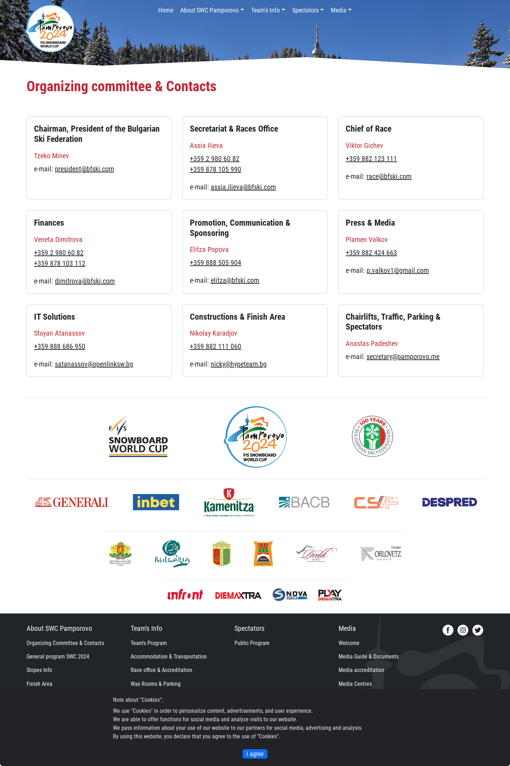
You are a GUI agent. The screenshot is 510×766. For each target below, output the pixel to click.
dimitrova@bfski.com (85, 281)
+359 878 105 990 (215, 169)
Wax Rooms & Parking (156, 683)
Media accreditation (361, 670)
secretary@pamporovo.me (403, 356)
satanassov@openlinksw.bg (94, 364)
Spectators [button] (305, 10)
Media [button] (338, 10)
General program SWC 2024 (58, 656)
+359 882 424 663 (371, 252)
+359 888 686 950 (59, 346)
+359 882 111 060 (215, 346)
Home (165, 10)
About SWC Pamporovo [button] (209, 10)
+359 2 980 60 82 (214, 158)
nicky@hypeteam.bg (239, 364)
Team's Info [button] (265, 10)
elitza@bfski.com (235, 280)
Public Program (252, 643)
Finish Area (39, 683)
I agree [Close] (255, 753)
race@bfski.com (389, 176)
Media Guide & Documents (369, 656)
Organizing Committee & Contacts (65, 643)
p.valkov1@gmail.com (398, 270)
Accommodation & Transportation (169, 656)
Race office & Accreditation (161, 670)
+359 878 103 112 (59, 263)
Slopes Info (39, 670)
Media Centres (355, 683)
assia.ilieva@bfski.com (243, 187)
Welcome (349, 643)
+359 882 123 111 (371, 158)
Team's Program (149, 643)
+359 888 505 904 (215, 262)
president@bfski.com (84, 169)
